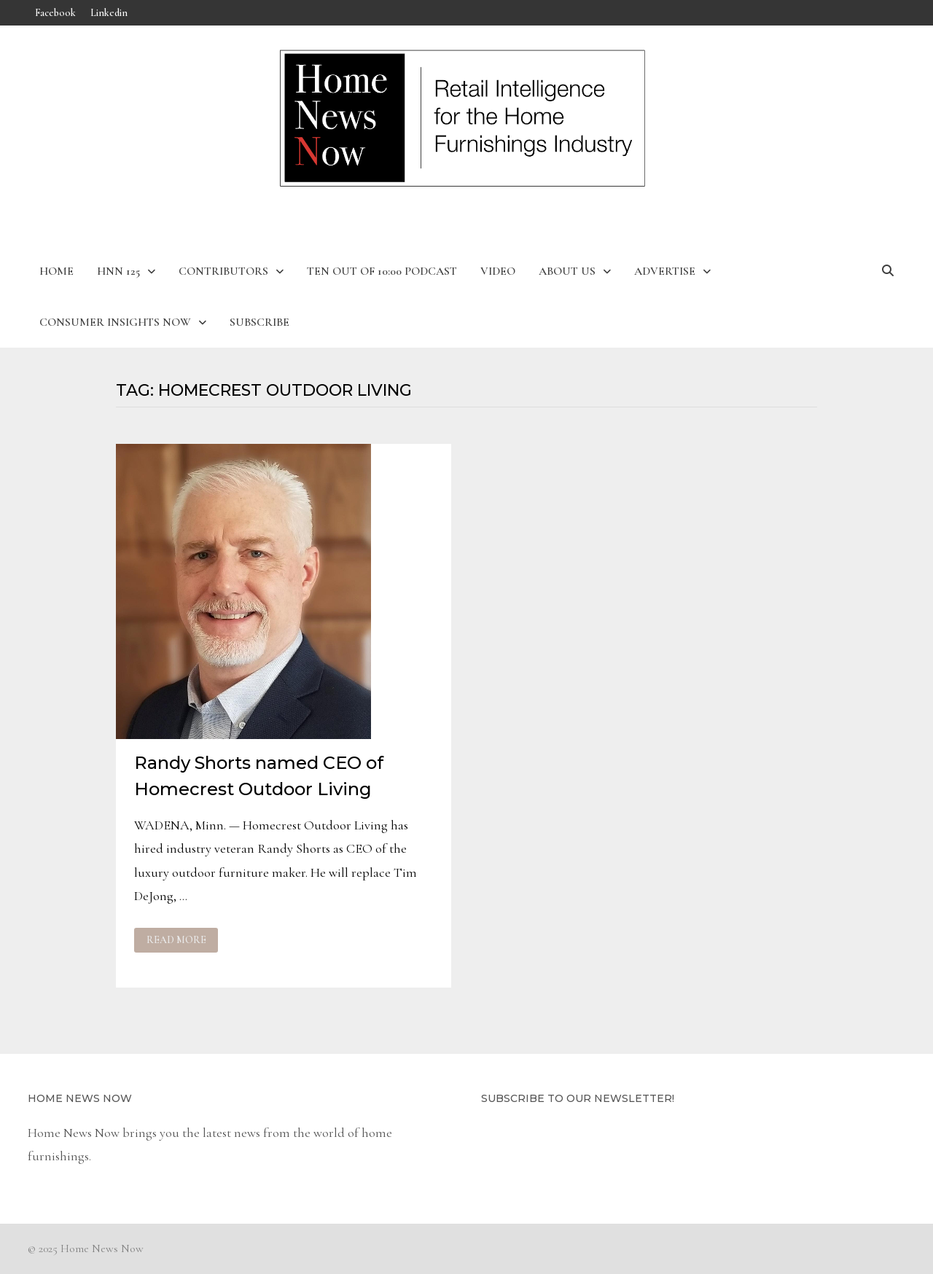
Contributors (223, 271)
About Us (567, 271)
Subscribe (259, 322)
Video (497, 271)
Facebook (55, 13)
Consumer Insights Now (115, 322)
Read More (177, 940)
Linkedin (109, 13)
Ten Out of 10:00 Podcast (382, 271)
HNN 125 (118, 271)
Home (56, 271)
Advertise (664, 271)
